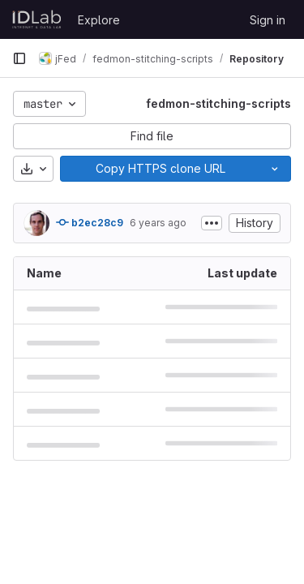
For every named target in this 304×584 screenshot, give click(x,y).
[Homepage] (37, 19)
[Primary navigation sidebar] (19, 58)
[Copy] (159, 169)
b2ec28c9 (89, 222)
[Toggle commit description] (211, 223)
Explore (99, 20)
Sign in (267, 20)
